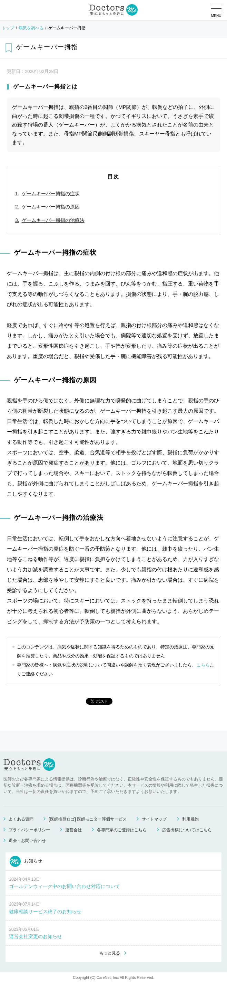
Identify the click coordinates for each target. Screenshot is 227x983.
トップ (8, 28)
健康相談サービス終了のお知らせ (45, 911)
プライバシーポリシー (29, 829)
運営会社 (73, 829)
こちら (203, 664)
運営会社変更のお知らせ (35, 936)
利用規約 (190, 819)
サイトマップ (154, 819)
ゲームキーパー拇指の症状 (51, 193)
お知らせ (26, 861)
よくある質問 (21, 819)
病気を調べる (31, 28)
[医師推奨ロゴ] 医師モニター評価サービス (88, 819)
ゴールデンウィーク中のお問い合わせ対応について (64, 886)
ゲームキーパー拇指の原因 (51, 206)
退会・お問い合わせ (27, 840)
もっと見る (109, 953)
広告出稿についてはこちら (187, 829)
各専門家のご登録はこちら (122, 829)
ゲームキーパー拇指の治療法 (53, 220)
